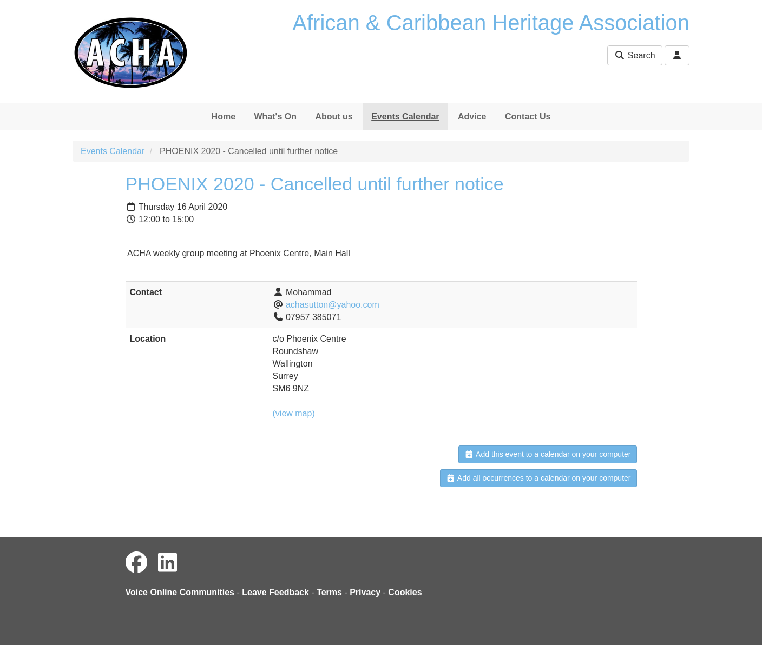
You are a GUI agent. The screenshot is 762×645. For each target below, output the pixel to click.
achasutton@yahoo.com (332, 304)
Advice (472, 116)
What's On (275, 116)
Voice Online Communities (180, 592)
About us (333, 116)
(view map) (294, 413)
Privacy (365, 592)
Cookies (405, 592)
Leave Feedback (275, 592)
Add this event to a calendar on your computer (547, 454)
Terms (329, 592)
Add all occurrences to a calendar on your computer (538, 478)
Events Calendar (405, 116)
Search (634, 55)
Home (223, 116)
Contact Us (527, 116)
